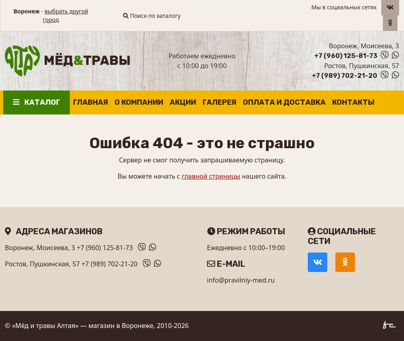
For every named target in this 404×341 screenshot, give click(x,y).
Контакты (353, 102)
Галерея (219, 102)
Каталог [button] (36, 102)
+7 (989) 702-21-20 (344, 76)
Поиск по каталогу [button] (152, 15)
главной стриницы (211, 176)
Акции (183, 102)
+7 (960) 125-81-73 (345, 56)
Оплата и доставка (284, 102)
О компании (139, 102)
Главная (90, 102)
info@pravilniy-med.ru (241, 280)
